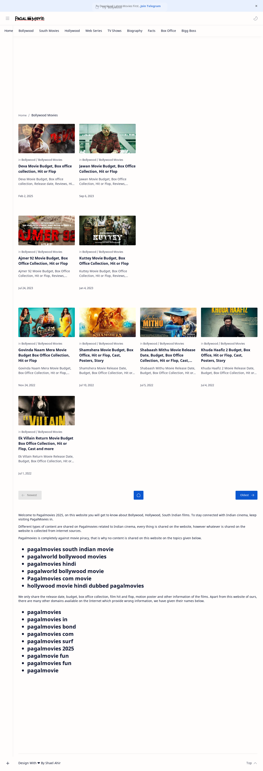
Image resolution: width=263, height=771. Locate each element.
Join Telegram (151, 6)
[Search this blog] (92, 18)
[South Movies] (49, 31)
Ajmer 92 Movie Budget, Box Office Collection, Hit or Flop (47, 260)
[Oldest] (246, 493)
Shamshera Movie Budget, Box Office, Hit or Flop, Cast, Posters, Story (109, 354)
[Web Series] (93, 31)
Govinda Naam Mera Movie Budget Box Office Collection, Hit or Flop (47, 354)
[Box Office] (168, 31)
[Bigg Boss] (189, 31)
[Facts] (151, 31)
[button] (255, 18)
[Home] (8, 31)
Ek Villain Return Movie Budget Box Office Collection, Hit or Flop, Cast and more (49, 442)
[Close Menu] (256, 6)
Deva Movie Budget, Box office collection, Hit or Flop (48, 169)
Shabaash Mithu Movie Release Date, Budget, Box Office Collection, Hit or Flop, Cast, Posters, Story (169, 354)
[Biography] (134, 31)
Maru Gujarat (32, 188)
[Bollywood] (26, 31)
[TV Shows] (115, 31)
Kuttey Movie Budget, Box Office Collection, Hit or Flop (107, 260)
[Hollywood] (72, 31)
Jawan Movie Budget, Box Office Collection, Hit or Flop (107, 169)
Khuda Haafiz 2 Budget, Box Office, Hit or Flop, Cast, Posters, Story (226, 354)
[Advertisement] (139, 74)
